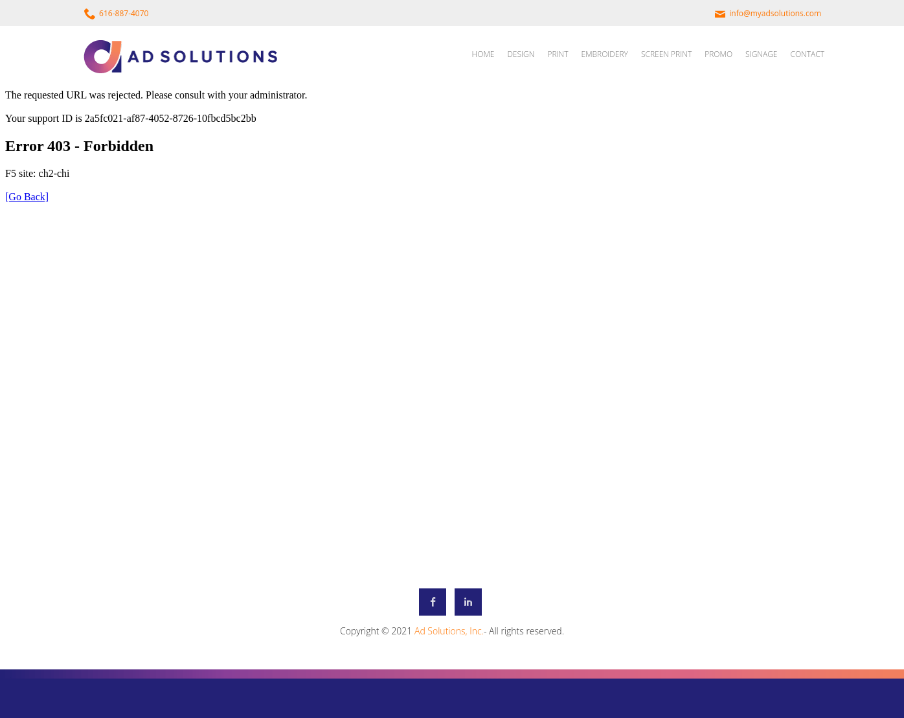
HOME (483, 54)
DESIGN (520, 54)
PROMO (718, 54)
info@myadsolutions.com (775, 13)
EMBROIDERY (605, 54)
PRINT (557, 54)
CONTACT (807, 54)
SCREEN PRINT (666, 54)
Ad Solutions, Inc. (449, 631)
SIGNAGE (761, 54)
